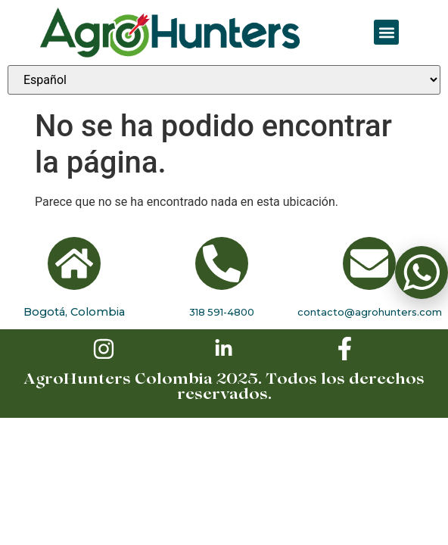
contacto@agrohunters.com (369, 312)
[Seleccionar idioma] (224, 80)
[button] (386, 32)
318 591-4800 (221, 312)
